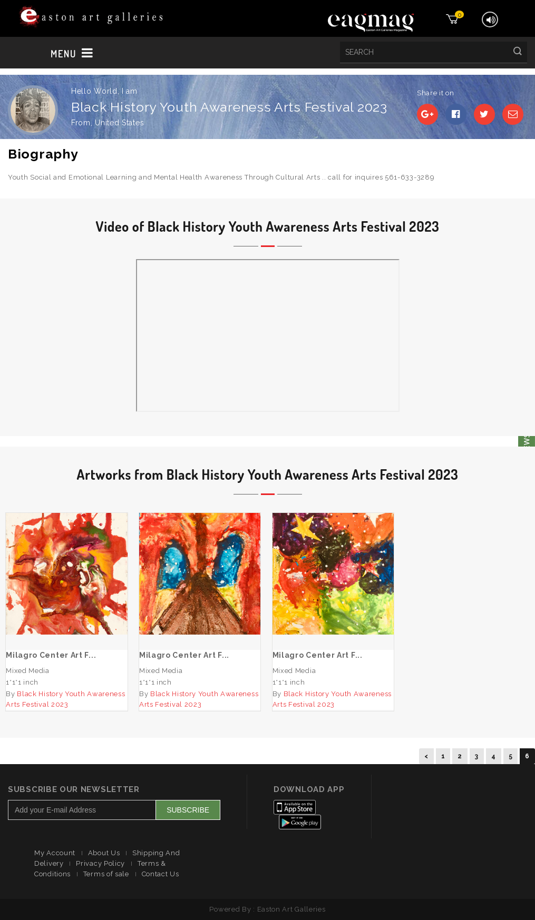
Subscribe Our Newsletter (74, 789)
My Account (54, 853)
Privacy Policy (100, 863)
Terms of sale (106, 874)
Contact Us (160, 874)
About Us (104, 853)
